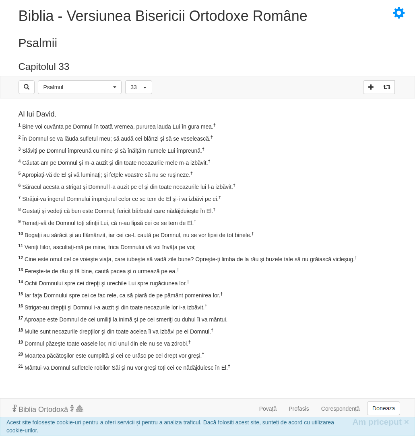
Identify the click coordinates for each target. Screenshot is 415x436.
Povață (268, 408)
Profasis (299, 408)
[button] (80, 87)
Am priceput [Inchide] (380, 422)
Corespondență (340, 408)
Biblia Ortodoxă (47, 409)
